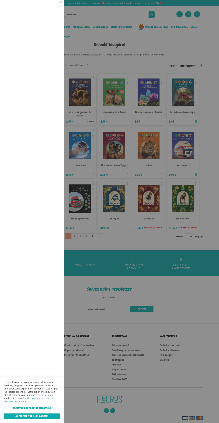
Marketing (55, 80)
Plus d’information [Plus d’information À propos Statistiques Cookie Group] (51, 66)
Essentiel (55, 6)
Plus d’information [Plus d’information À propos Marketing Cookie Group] (51, 100)
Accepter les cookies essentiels (32, 408)
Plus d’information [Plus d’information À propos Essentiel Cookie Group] (51, 29)
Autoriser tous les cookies (31, 416)
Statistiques (55, 43)
